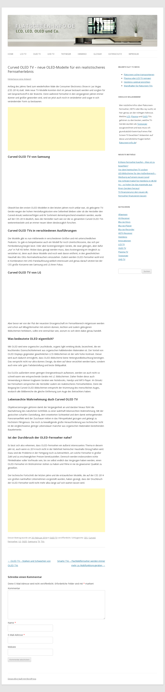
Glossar (98, 54)
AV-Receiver (124, 218)
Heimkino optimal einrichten (137, 82)
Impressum (134, 54)
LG (20, 541)
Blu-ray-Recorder (126, 229)
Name (12, 622)
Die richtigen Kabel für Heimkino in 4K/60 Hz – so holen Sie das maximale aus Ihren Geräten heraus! (137, 184)
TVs (42, 541)
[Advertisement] (56, 129)
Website (12, 646)
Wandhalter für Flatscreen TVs (138, 85)
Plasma (134, 116)
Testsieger (66, 54)
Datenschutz (115, 54)
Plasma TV (123, 251)
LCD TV (23, 54)
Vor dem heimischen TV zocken (133, 169)
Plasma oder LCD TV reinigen (137, 78)
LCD (128, 116)
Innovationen (124, 240)
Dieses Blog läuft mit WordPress (22, 679)
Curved (92, 537)
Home (10, 54)
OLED (24, 541)
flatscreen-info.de (127, 142)
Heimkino (82, 54)
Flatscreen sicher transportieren (139, 74)
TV (39, 541)
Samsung (32, 541)
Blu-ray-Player (125, 225)
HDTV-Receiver (125, 233)
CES (86, 537)
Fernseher (13, 541)
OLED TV (37, 54)
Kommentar (14, 588)
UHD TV (50, 54)
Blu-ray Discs (124, 222)
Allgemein (122, 214)
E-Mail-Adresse (16, 634)
